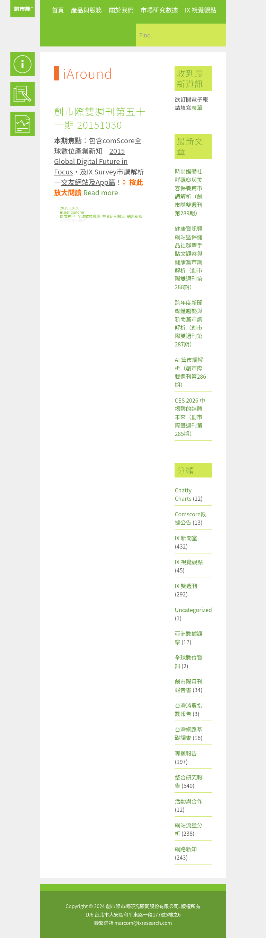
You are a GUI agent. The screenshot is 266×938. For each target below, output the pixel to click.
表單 (196, 107)
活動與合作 (188, 801)
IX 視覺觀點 (200, 9)
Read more (100, 192)
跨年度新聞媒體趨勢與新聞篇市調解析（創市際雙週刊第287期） (188, 323)
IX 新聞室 (186, 538)
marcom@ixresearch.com (143, 922)
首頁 (58, 9)
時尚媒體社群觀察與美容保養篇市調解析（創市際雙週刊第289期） (188, 192)
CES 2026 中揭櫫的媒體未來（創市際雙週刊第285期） (190, 417)
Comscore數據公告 (190, 518)
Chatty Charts (183, 494)
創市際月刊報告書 (188, 685)
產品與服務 (86, 9)
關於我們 (121, 9)
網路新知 (134, 216)
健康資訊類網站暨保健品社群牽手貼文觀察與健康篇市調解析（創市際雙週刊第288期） (188, 257)
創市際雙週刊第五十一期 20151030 (100, 117)
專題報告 (186, 753)
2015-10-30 (69, 207)
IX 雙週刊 (68, 216)
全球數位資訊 (89, 216)
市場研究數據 (159, 9)
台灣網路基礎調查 (188, 733)
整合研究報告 (113, 216)
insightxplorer (72, 212)
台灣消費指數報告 (188, 709)
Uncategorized (193, 609)
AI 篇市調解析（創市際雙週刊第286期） (190, 372)
